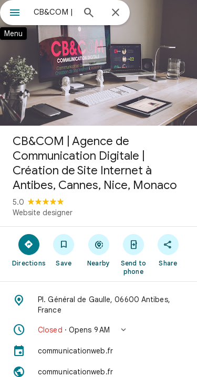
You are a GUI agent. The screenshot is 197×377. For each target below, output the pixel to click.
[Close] (115, 13)
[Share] (168, 250)
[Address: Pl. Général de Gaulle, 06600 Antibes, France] (98, 304)
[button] (98, 329)
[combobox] (54, 12)
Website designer (42, 212)
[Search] (88, 13)
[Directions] (29, 250)
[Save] (63, 250)
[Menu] (14, 13)
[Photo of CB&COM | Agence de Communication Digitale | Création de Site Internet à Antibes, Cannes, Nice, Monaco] (98, 63)
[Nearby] (98, 250)
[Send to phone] (133, 254)
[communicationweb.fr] (98, 350)
